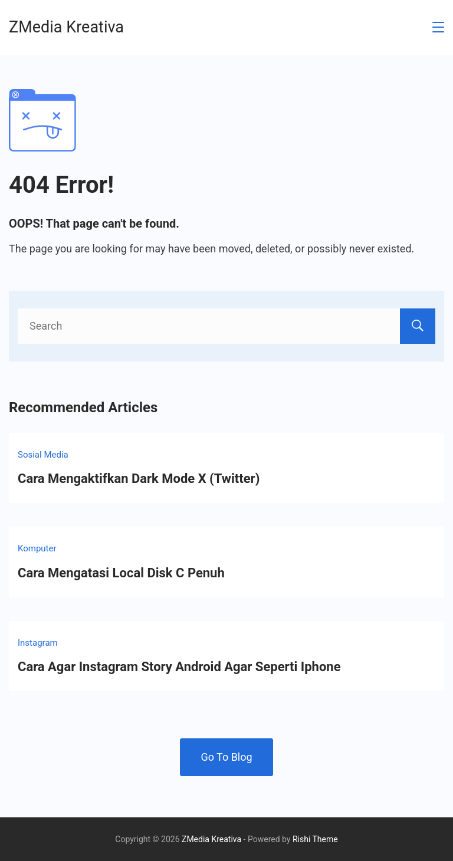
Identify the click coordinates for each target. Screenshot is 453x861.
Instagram (38, 642)
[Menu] (438, 27)
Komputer (37, 548)
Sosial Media (43, 454)
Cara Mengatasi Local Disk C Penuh (121, 573)
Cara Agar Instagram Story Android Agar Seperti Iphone (179, 666)
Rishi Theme (315, 839)
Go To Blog (226, 757)
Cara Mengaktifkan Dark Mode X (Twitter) (139, 478)
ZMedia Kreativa (66, 27)
